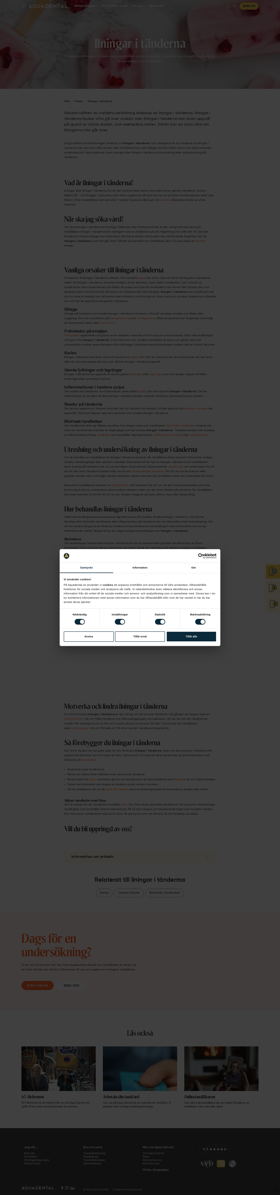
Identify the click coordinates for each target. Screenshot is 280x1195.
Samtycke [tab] (86, 567)
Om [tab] (193, 567)
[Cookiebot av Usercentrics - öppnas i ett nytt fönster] (200, 556)
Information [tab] (140, 567)
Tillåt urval (140, 636)
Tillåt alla (191, 636)
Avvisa (88, 636)
